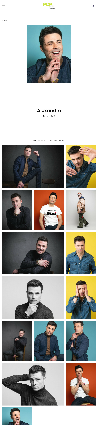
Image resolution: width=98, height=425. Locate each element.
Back (4, 20)
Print (53, 116)
